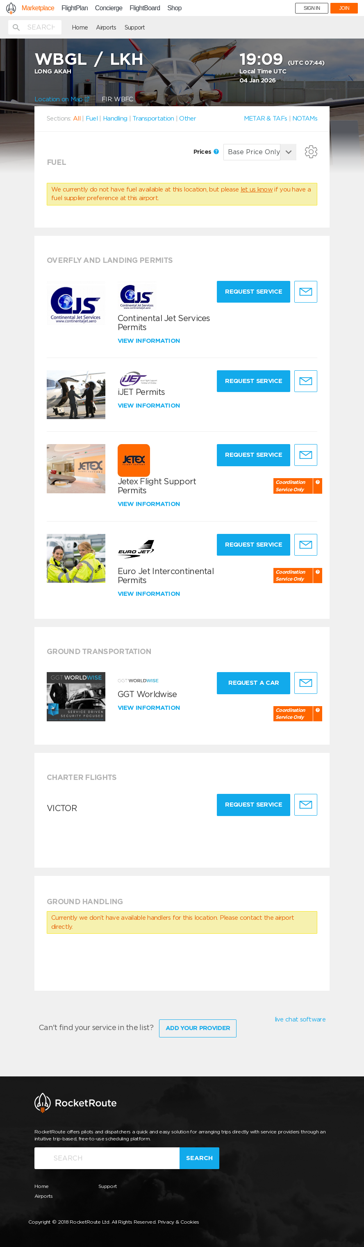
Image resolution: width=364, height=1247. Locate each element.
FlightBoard (145, 8)
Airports (106, 27)
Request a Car (253, 682)
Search (199, 1158)
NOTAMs (304, 118)
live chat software (300, 1019)
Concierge (109, 8)
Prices (206, 151)
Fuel (92, 118)
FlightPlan (74, 8)
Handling (115, 118)
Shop (174, 8)
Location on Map (61, 99)
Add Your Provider (198, 1028)
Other (187, 118)
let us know (257, 189)
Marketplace (38, 8)
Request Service (253, 291)
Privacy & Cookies (178, 1222)
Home (80, 27)
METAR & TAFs (265, 118)
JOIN (344, 8)
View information (150, 340)
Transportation (153, 118)
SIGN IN (312, 8)
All (76, 118)
